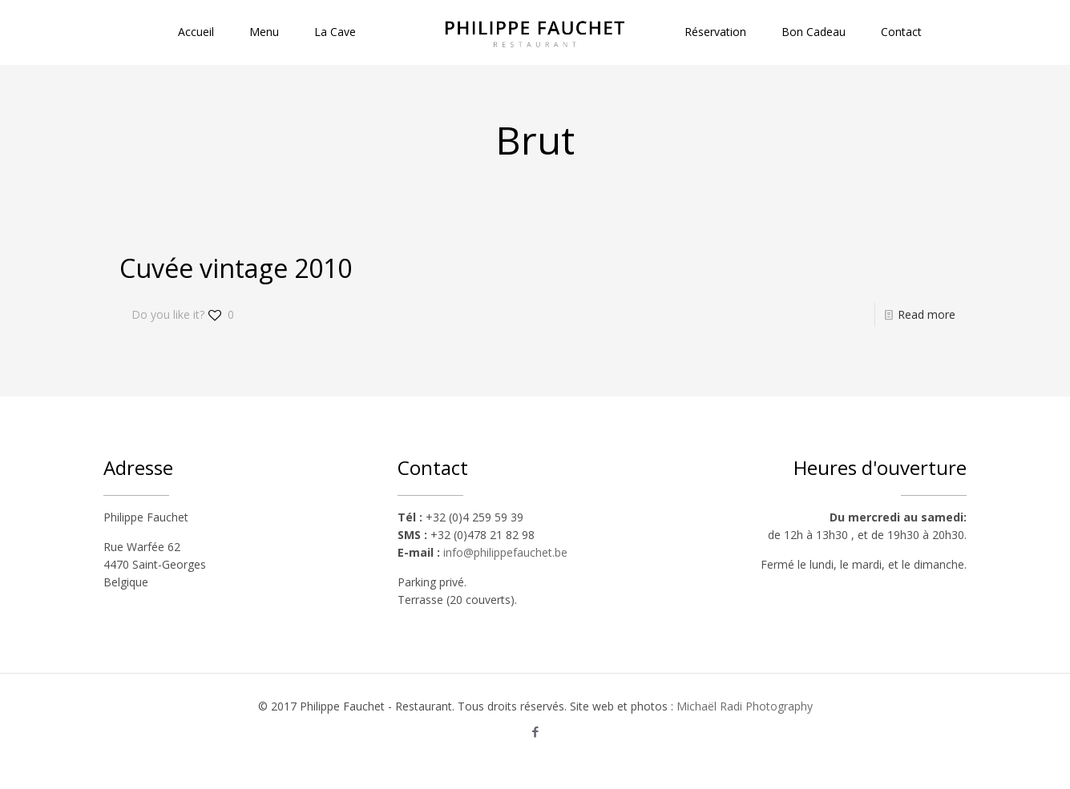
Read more (926, 314)
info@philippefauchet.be (505, 552)
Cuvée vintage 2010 (235, 268)
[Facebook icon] (535, 731)
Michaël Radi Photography (744, 706)
